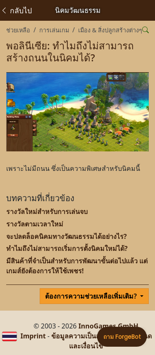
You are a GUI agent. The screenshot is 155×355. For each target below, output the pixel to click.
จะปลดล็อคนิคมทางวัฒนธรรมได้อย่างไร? (66, 236)
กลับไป (16, 10)
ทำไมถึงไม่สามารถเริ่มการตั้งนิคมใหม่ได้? (67, 248)
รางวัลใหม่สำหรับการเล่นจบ (47, 211)
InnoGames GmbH (108, 326)
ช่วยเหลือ (18, 30)
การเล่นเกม (54, 30)
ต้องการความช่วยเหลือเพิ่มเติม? (91, 296)
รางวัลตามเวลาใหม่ (34, 224)
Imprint (32, 335)
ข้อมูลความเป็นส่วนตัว (83, 335)
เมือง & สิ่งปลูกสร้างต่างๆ (110, 30)
